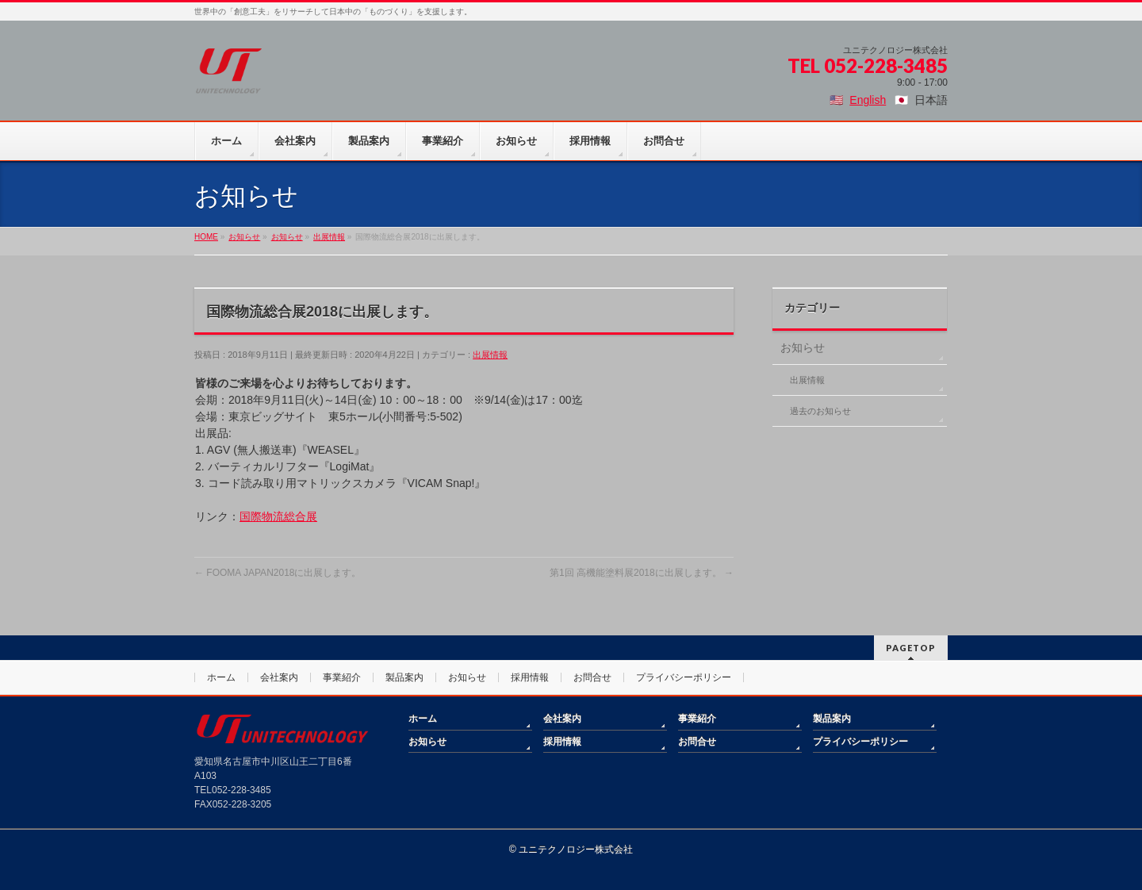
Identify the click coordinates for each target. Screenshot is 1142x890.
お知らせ (802, 347)
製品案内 (404, 677)
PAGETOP (911, 648)
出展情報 (490, 354)
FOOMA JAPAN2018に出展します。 (278, 572)
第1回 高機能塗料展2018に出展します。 (642, 572)
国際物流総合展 (278, 516)
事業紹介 (342, 677)
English (867, 100)
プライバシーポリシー (683, 677)
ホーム (221, 677)
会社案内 (279, 677)
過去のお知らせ (820, 411)
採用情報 (530, 677)
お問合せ (592, 677)
